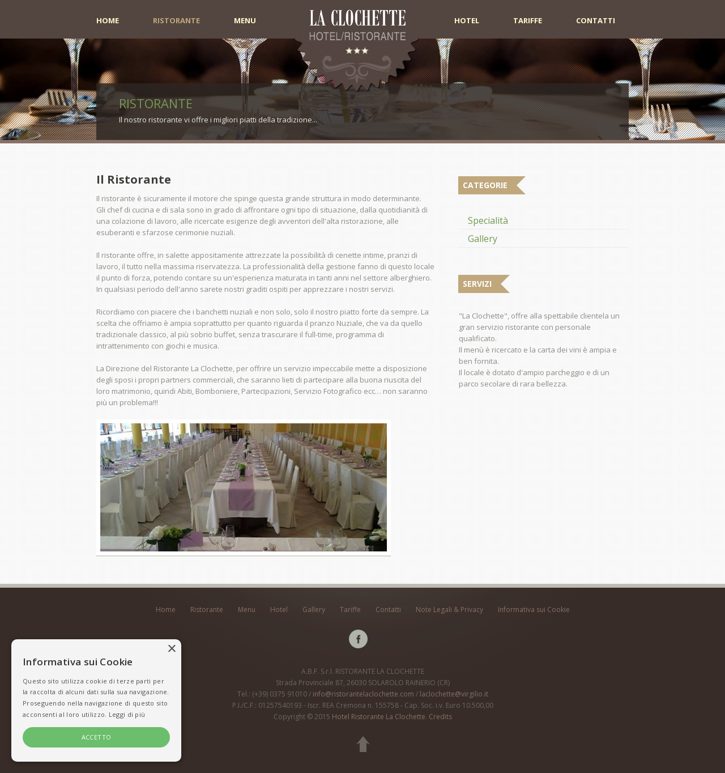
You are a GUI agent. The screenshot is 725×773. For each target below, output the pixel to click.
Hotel (466, 20)
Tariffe (527, 20)
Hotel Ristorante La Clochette (378, 716)
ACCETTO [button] (97, 737)
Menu (245, 20)
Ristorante (176, 20)
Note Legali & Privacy (449, 609)
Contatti (595, 20)
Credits (440, 716)
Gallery (482, 238)
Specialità (488, 220)
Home (107, 20)
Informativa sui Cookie (534, 609)
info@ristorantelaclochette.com (363, 694)
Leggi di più (127, 714)
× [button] (171, 649)
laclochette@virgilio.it (454, 694)
